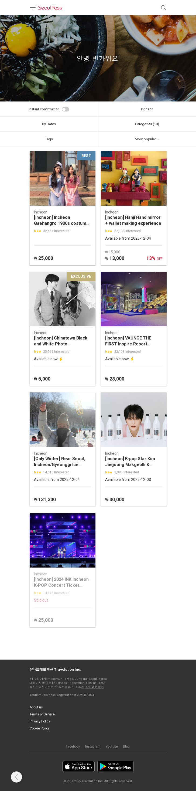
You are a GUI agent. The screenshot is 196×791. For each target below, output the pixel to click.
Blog (126, 746)
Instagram (93, 746)
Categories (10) (147, 124)
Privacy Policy (40, 721)
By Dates (49, 124)
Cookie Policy (40, 728)
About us (36, 707)
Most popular (145, 139)
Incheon (147, 109)
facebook (73, 746)
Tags (49, 139)
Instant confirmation (44, 109)
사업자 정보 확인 (92, 687)
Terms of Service (42, 714)
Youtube (112, 746)
